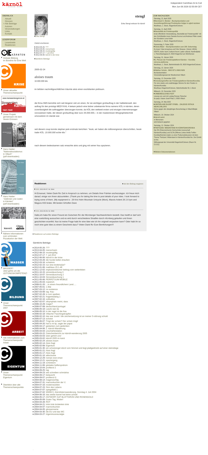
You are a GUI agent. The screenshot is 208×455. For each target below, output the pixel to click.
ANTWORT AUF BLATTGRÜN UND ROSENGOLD (69, 397)
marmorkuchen (53, 407)
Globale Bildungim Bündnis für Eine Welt (14, 59)
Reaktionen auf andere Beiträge (46, 234)
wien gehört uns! (53, 336)
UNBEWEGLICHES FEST (164, 94)
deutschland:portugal (55, 306)
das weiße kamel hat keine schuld (61, 394)
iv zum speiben (53, 294)
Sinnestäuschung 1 (55, 277)
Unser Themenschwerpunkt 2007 (13, 305)
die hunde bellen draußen (58, 260)
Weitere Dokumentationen (165, 152)
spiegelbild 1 (52, 389)
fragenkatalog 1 (53, 296)
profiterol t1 (51, 377)
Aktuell (8, 18)
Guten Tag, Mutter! (54, 399)
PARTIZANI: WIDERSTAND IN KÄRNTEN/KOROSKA (175, 128)
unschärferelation (54, 331)
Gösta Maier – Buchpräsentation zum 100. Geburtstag (176, 47)
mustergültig (50, 51)
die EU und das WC (55, 411)
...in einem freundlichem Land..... (61, 284)
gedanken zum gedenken (57, 326)
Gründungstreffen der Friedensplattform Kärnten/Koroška (177, 81)
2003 (37, 189)
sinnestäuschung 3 (54, 272)
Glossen (9, 21)
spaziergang (51, 360)
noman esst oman (54, 358)
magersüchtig (52, 380)
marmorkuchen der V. (56, 382)
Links (7, 31)
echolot (49, 318)
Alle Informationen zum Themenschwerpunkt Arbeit (14, 340)
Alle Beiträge (11, 23)
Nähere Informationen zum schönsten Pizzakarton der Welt (13, 236)
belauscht (50, 375)
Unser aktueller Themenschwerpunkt (13, 91)
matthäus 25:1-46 (54, 267)
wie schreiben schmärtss (57, 372)
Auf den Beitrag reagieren (133, 184)
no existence (52, 289)
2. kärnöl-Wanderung (55, 328)
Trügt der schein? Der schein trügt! (62, 321)
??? (47, 47)
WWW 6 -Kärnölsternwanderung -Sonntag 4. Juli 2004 (71, 392)
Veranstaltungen (12, 29)
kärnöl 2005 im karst (55, 338)
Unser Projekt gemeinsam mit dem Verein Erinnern (12, 116)
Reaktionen (10, 45)
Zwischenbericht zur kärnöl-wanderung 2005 (66, 333)
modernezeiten (53, 385)
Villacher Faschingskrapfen (58, 314)
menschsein (50, 49)
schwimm (50, 262)
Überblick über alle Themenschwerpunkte (13, 386)
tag (47, 370)
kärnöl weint (160, 117)
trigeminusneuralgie (55, 414)
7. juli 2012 (50, 53)
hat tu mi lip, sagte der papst (59, 323)
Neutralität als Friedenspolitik (166, 31)
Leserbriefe (10, 42)
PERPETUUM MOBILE (56, 279)
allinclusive (51, 355)
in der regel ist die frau (56, 311)
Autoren (8, 26)
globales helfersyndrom (56, 365)
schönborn (51, 362)
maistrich (50, 282)
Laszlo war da (52, 309)
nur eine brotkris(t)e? (55, 265)
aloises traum (52, 340)
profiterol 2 (51, 367)
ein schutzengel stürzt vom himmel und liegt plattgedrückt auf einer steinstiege (82, 348)
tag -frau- (50, 291)
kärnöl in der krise (52, 55)
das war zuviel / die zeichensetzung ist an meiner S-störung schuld (77, 316)
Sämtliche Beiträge (42, 59)
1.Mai (48, 287)
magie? (49, 304)
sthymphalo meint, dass (57, 301)
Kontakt (8, 33)
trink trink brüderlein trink (57, 404)
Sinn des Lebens (53, 387)
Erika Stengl (39, 36)
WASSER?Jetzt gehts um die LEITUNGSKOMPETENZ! (15, 271)
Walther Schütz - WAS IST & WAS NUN (170, 70)
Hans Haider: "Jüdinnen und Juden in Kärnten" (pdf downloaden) (13, 200)
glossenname (52, 409)
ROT (48, 402)
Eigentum (50, 345)
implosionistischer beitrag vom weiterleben (65, 269)
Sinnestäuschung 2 (55, 274)
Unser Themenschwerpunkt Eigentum (13, 375)
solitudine (50, 299)
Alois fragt (50, 343)
